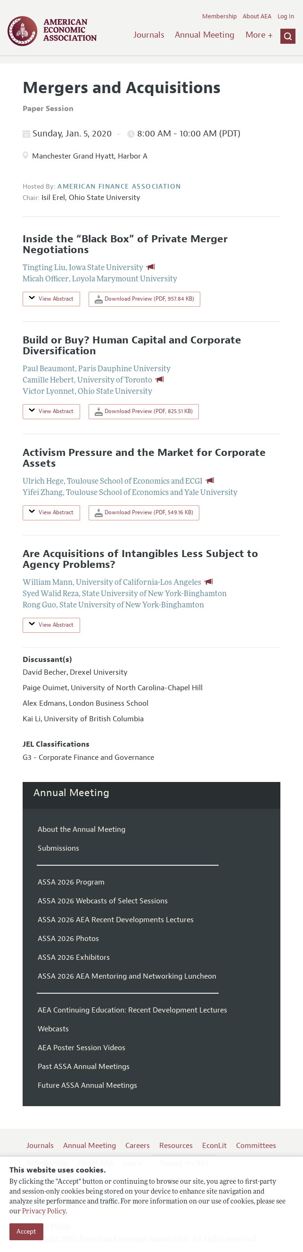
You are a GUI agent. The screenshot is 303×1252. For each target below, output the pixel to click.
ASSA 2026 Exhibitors (74, 957)
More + (259, 35)
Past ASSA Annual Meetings (84, 1066)
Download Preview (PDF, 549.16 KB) (144, 513)
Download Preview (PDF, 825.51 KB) (144, 411)
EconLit (214, 1145)
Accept (26, 1232)
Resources (176, 1145)
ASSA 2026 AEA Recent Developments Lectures (116, 920)
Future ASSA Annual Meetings (87, 1085)
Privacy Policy (44, 1211)
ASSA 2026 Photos (68, 938)
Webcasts (53, 1029)
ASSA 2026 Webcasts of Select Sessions (103, 901)
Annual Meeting (205, 35)
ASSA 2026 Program (71, 882)
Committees (256, 1145)
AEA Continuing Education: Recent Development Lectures (132, 1010)
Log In (286, 16)
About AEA (257, 16)
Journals (148, 35)
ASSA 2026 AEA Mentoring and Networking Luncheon (127, 976)
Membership (219, 16)
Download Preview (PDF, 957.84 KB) (144, 299)
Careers (137, 1145)
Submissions (58, 848)
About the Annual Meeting (81, 829)
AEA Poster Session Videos (81, 1048)
